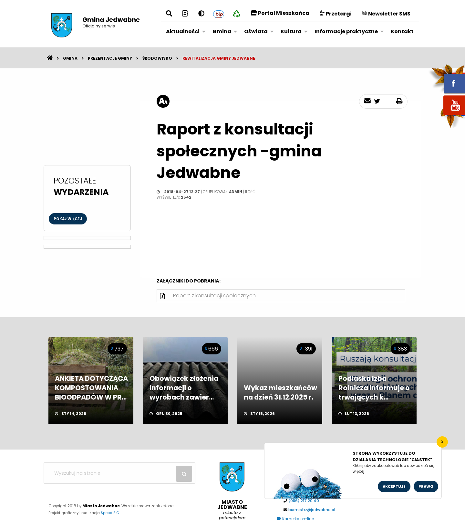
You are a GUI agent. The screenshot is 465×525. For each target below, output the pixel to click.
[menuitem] (184, 31)
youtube (446, 115)
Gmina (221, 31)
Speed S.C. (110, 512)
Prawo (425, 486)
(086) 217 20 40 (303, 500)
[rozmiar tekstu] (163, 101)
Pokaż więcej (68, 219)
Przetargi (336, 13)
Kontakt (402, 31)
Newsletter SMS (386, 13)
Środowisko (157, 58)
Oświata (256, 31)
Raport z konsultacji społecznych (214, 295)
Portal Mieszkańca (280, 13)
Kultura (291, 31)
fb (446, 79)
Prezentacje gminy (110, 58)
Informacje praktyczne (346, 31)
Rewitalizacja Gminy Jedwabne (218, 58)
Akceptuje (394, 486)
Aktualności (183, 31)
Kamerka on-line (295, 518)
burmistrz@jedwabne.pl (311, 509)
